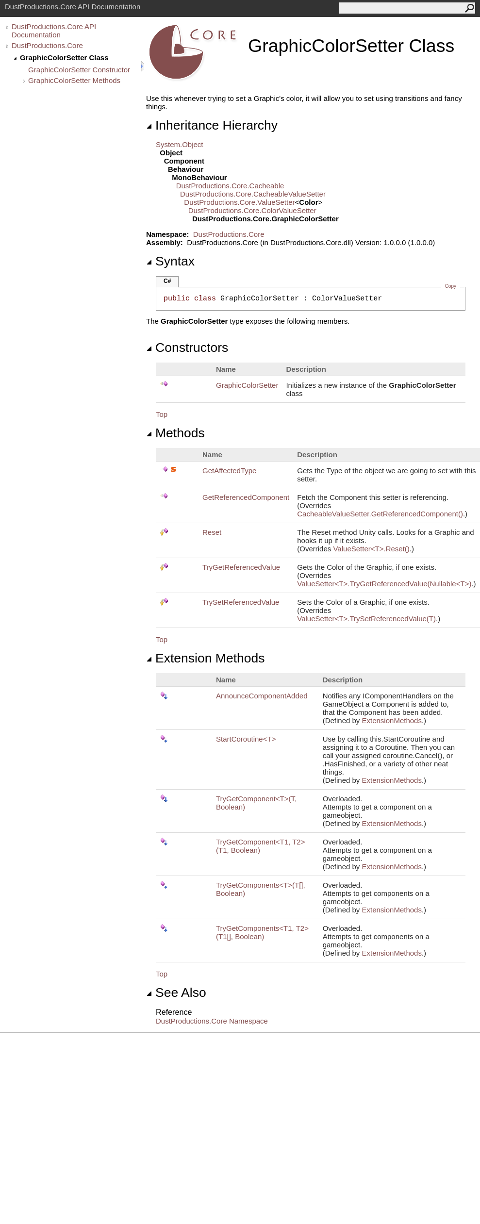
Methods (175, 433)
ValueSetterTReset (371, 549)
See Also (176, 992)
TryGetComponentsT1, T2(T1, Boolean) (262, 932)
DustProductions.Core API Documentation (54, 30)
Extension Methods (205, 658)
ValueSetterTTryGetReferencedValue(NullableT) (384, 583)
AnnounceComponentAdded (261, 696)
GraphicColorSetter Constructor (79, 70)
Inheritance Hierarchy (212, 125)
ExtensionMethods (392, 720)
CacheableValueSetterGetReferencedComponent (380, 514)
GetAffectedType (229, 470)
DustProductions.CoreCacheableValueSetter (253, 194)
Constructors (187, 347)
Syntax (170, 261)
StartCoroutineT (246, 739)
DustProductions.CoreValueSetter (239, 202)
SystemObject (179, 144)
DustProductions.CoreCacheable (230, 186)
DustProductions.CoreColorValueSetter (252, 210)
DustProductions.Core (47, 45)
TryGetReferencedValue (241, 567)
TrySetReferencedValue (240, 602)
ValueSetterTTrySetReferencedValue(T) (366, 618)
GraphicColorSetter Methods (74, 80)
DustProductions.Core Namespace (212, 1021)
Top (161, 414)
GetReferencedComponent (245, 497)
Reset (211, 532)
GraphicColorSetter (247, 385)
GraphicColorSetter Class (64, 57)
